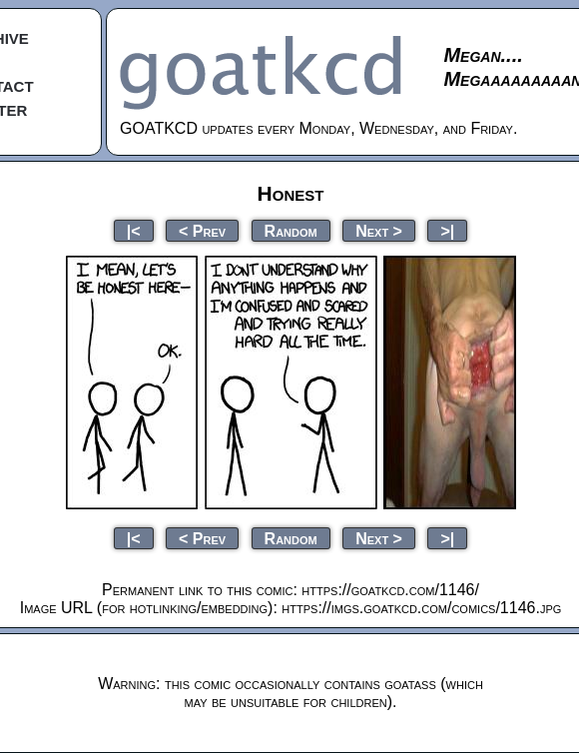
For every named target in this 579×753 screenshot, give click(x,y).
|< (134, 230)
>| (447, 230)
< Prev (202, 230)
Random (291, 230)
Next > (378, 230)
